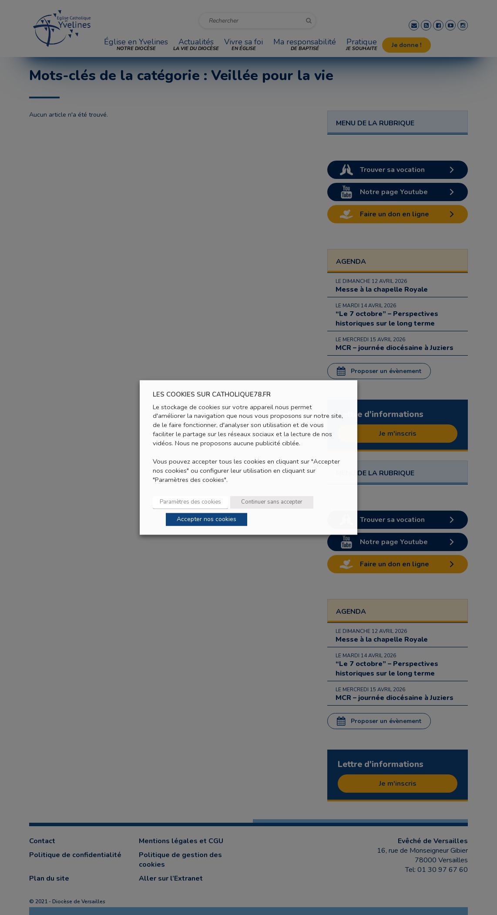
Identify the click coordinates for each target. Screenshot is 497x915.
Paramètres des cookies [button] (190, 502)
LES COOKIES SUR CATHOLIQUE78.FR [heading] (212, 394)
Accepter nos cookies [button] (206, 519)
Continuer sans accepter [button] (271, 502)
